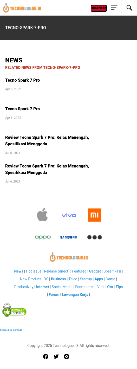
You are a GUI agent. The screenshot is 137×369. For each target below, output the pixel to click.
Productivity (24, 287)
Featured (79, 271)
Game (110, 279)
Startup (86, 279)
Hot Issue (33, 271)
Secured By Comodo (11, 329)
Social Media (62, 287)
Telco (73, 279)
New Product (30, 279)
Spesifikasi (112, 271)
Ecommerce (84, 287)
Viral (101, 287)
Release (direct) (57, 271)
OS (46, 279)
